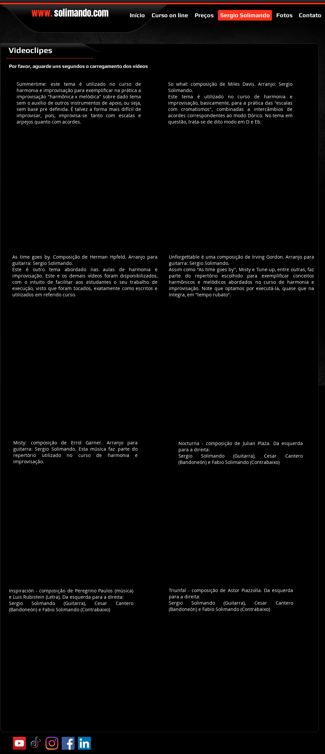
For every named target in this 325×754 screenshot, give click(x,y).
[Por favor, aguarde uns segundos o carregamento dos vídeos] (78, 66)
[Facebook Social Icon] (68, 743)
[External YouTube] (85, 188)
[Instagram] (51, 743)
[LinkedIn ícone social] (84, 743)
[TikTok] (35, 743)
